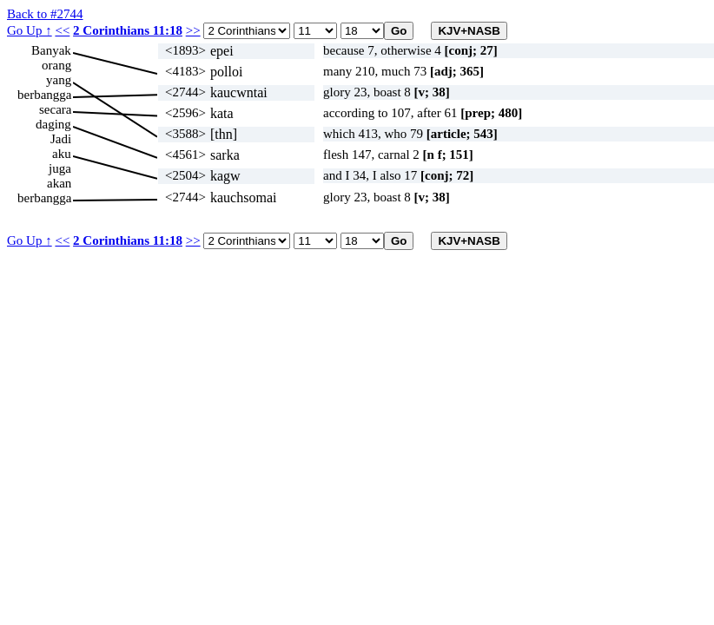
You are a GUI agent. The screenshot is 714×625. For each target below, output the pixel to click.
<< (62, 30)
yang (58, 80)
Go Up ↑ (29, 30)
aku (61, 154)
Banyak (51, 50)
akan (59, 183)
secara (55, 109)
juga (60, 168)
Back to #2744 (45, 14)
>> (193, 30)
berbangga (44, 95)
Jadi (60, 139)
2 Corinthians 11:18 (127, 30)
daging (53, 124)
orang (56, 65)
